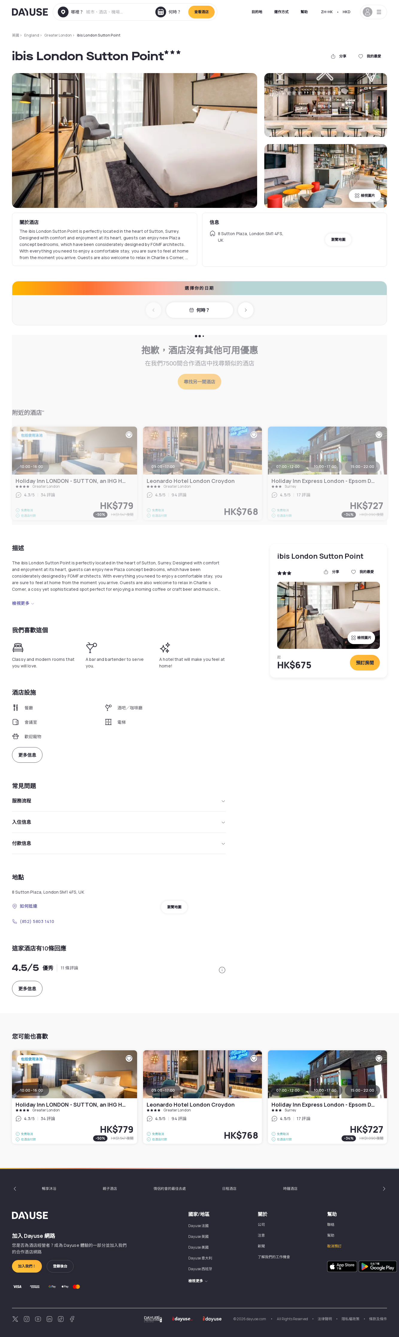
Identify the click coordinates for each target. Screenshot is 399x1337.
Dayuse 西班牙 (200, 1268)
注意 (261, 1235)
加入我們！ (27, 1266)
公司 (261, 1224)
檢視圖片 (365, 195)
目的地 (256, 11)
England (31, 35)
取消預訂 (334, 1246)
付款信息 (119, 843)
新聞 (261, 1246)
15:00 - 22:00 (362, 1090)
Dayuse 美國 (198, 1247)
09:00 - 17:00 (163, 1090)
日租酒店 (229, 1188)
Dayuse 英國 (198, 1236)
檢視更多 (23, 603)
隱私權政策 (350, 1318)
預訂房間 (365, 663)
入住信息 (119, 822)
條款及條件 (378, 1318)
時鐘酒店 (290, 1188)
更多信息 (27, 755)
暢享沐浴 (49, 1188)
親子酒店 (110, 1188)
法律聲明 (325, 1318)
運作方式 (281, 11)
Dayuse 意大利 (200, 1258)
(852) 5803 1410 (33, 921)
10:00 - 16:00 (31, 1090)
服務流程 (119, 800)
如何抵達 (24, 906)
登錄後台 (60, 1266)
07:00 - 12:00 (288, 1090)
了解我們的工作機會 (274, 1256)
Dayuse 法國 (198, 1225)
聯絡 (330, 1224)
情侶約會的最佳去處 (170, 1188)
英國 (15, 35)
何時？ (199, 310)
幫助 (304, 11)
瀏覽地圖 (338, 239)
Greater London (58, 35)
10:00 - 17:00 (325, 1090)
